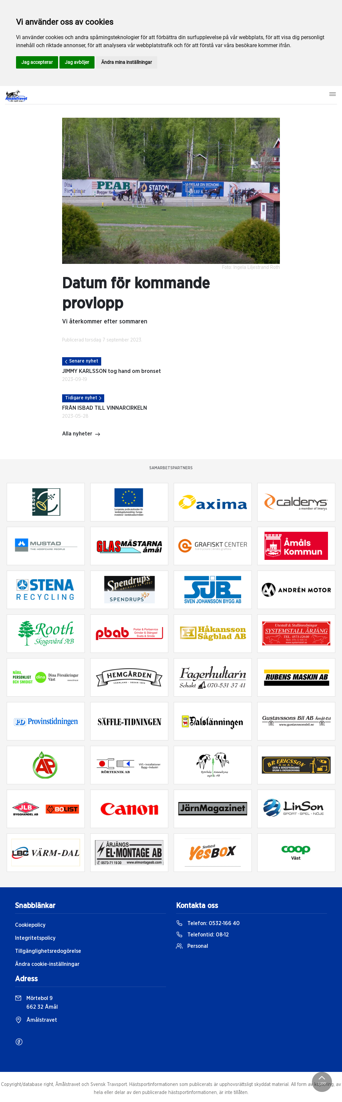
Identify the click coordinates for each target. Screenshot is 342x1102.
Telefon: (208, 923)
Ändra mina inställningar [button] (126, 62)
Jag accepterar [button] (37, 62)
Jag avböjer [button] (77, 62)
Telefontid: (202, 934)
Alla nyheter (81, 434)
